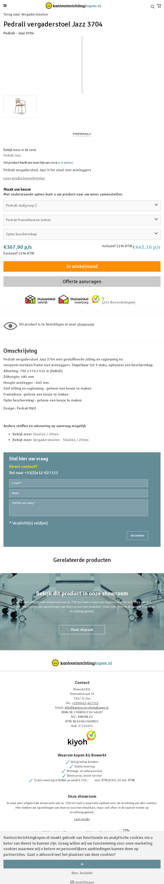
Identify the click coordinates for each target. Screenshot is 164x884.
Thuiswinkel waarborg (73, 299)
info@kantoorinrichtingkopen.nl (87, 708)
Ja (82, 864)
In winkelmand (82, 266)
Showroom (85, 324)
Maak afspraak (82, 629)
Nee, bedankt (82, 873)
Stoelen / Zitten (46, 434)
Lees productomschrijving (24, 178)
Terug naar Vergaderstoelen (25, 14)
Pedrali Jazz (12, 155)
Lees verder (82, 819)
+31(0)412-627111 (85, 703)
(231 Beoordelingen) (118, 302)
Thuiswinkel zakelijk (40, 299)
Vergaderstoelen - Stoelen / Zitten (61, 440)
